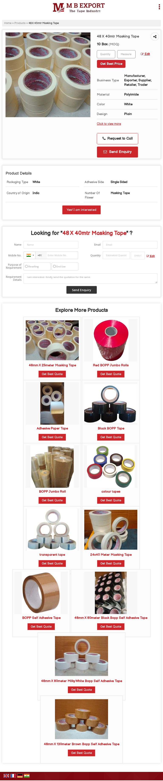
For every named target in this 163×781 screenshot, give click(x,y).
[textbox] (126, 54)
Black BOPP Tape (111, 429)
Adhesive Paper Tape (52, 429)
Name (17, 244)
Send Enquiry (117, 152)
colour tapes (110, 492)
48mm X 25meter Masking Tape (52, 365)
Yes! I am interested (81, 210)
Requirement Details (13, 278)
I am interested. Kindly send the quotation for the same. (90, 278)
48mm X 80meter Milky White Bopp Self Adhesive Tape (81, 681)
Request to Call (118, 138)
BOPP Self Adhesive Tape (41, 618)
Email (97, 244)
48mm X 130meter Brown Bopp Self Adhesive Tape (81, 744)
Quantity (95, 255)
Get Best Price (111, 64)
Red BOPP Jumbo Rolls (111, 365)
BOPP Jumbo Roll (52, 492)
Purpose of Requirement (13, 266)
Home (7, 23)
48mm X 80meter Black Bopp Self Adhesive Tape (110, 618)
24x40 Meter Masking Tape (111, 555)
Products (19, 23)
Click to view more (109, 124)
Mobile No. (14, 255)
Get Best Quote (52, 374)
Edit (145, 54)
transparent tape (52, 555)
